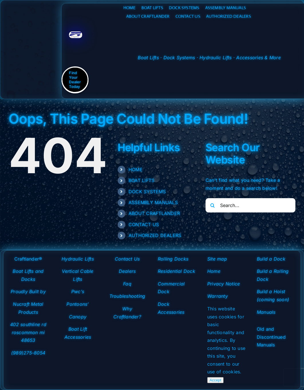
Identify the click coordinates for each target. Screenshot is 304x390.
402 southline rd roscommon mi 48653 (28, 332)
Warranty (217, 296)
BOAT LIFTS (141, 180)
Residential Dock (176, 271)
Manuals (266, 312)
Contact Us (127, 259)
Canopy (77, 317)
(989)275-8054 (28, 353)
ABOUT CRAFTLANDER (154, 213)
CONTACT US (144, 224)
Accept (215, 380)
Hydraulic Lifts (78, 259)
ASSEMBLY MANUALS (153, 202)
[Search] (213, 205)
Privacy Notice (223, 284)
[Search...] (250, 205)
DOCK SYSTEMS (147, 191)
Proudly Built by (28, 291)
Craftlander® (28, 259)
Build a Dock (271, 259)
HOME (136, 169)
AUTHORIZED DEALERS (155, 235)
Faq (127, 284)
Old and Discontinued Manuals (271, 337)
